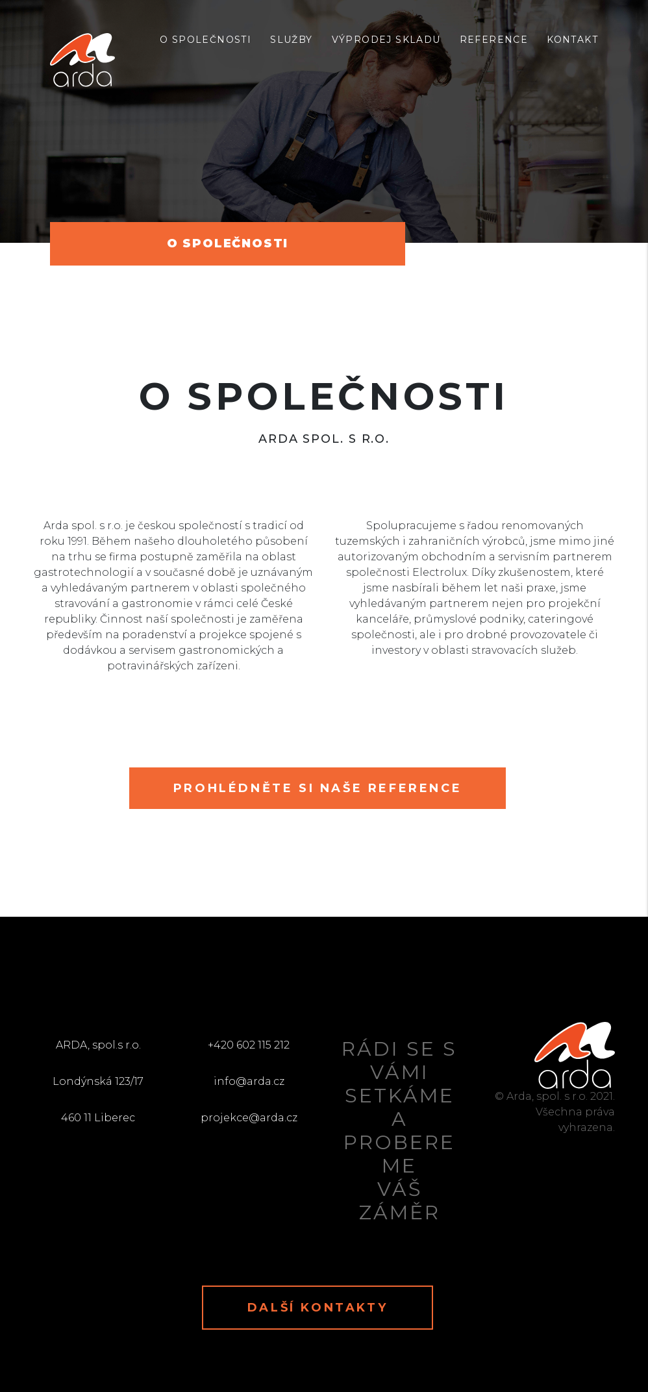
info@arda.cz (249, 1081)
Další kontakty (317, 1307)
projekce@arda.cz (249, 1118)
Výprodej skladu (386, 39)
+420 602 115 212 (249, 1045)
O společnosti (205, 39)
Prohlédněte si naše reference (317, 788)
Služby (291, 39)
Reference (494, 39)
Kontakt (572, 39)
